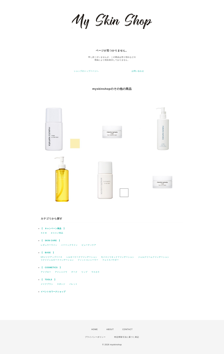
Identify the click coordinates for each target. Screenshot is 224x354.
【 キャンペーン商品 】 (53, 228)
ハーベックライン (69, 245)
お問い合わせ (138, 71)
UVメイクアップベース (51, 257)
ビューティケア (89, 245)
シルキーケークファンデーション (81, 257)
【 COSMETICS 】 (51, 267)
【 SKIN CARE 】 (51, 240)
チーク (74, 272)
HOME (94, 329)
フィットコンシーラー (88, 260)
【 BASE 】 (48, 252)
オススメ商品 (57, 233)
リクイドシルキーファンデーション (57, 260)
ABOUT (110, 329)
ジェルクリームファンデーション (153, 257)
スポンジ (61, 284)
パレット (73, 284)
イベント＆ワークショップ (53, 292)
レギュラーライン (49, 245)
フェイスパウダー (110, 260)
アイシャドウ (61, 272)
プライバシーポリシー (95, 337)
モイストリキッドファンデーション (117, 257)
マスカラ (95, 272)
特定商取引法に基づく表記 (126, 337)
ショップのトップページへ (86, 71)
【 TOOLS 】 (48, 279)
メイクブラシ (47, 284)
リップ (84, 272)
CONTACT (127, 329)
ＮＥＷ (44, 233)
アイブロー (46, 272)
